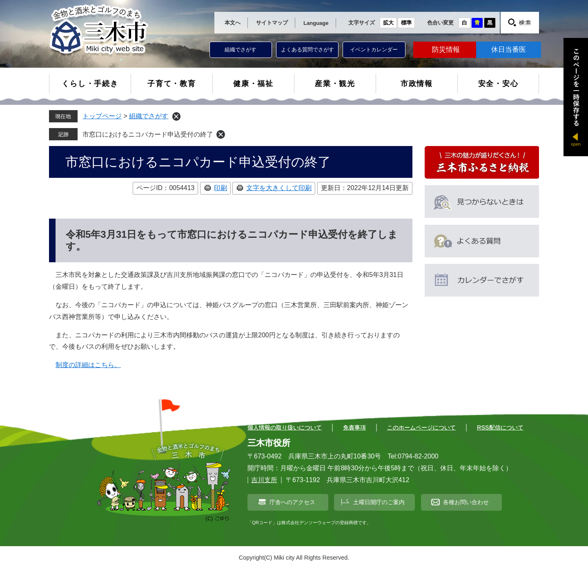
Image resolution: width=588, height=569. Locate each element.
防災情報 (446, 49)
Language (315, 23)
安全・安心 (498, 84)
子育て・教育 (171, 84)
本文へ (233, 23)
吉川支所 (264, 479)
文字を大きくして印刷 (279, 187)
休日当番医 (508, 49)
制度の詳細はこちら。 (88, 364)
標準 (406, 23)
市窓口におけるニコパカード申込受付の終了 (147, 134)
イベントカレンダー (374, 49)
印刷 (220, 187)
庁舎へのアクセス (292, 502)
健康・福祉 (253, 84)
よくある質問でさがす (307, 49)
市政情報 (417, 84)
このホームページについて (421, 427)
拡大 (388, 23)
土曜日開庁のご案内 (379, 502)
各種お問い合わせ (466, 502)
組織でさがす (240, 49)
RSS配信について (500, 427)
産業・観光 (335, 84)
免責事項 (354, 427)
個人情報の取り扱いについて (284, 427)
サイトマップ (272, 23)
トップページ (102, 116)
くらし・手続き (90, 84)
